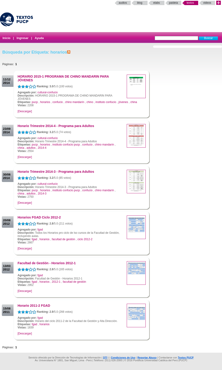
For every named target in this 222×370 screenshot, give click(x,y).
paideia (173, 2)
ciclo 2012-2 (84, 239)
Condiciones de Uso (123, 357)
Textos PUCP (186, 357)
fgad (40, 229)
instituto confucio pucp (66, 144)
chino (89, 102)
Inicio (6, 38)
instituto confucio (106, 102)
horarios (45, 102)
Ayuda (39, 38)
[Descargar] (25, 111)
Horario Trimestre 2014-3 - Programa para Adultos (56, 171)
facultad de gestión (63, 239)
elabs (156, 2)
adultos (31, 147)
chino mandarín (74, 102)
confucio (57, 102)
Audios (123, 2)
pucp (35, 102)
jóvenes (123, 102)
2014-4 (42, 147)
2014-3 (42, 193)
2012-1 (56, 281)
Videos (207, 2)
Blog (139, 2)
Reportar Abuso (147, 357)
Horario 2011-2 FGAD (34, 305)
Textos (190, 2)
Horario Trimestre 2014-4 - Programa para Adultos (56, 126)
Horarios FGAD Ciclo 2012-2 (39, 217)
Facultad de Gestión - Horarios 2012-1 (47, 263)
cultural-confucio (47, 92)
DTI (105, 357)
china (133, 102)
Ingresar (22, 38)
